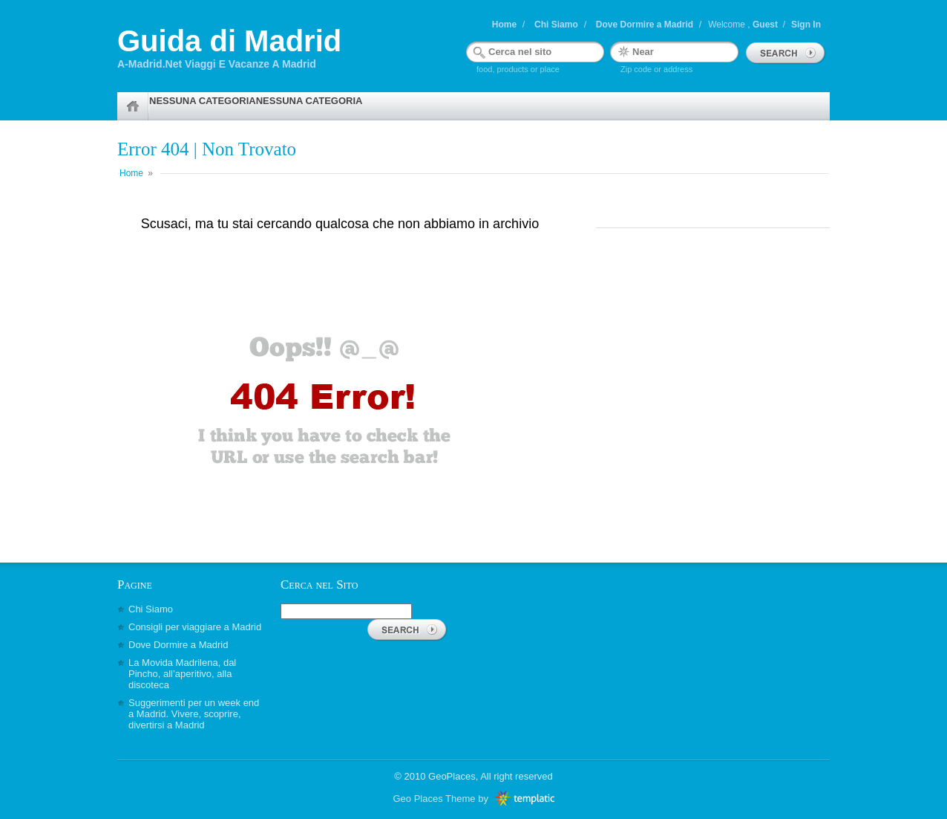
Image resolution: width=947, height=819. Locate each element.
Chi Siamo (556, 24)
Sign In (806, 24)
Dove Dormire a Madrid (644, 24)
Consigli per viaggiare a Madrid (194, 626)
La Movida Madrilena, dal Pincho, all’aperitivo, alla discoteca (182, 673)
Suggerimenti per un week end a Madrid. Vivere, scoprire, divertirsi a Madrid (193, 714)
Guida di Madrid (229, 41)
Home (504, 24)
